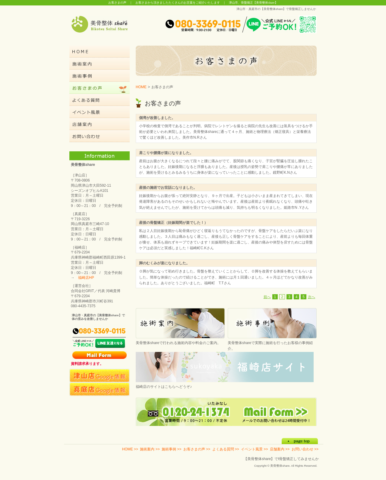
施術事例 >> (171, 449)
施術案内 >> (150, 449)
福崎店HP (86, 277)
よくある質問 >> (225, 449)
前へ (267, 297)
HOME (141, 87)
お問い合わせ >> (305, 449)
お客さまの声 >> (196, 449)
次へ (311, 297)
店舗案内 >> (280, 449)
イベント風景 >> (254, 449)
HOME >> (130, 449)
